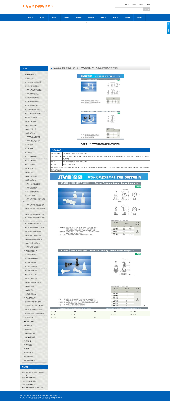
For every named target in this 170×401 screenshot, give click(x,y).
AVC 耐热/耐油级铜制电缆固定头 (34, 214)
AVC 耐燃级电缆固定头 (32, 94)
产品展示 (66, 17)
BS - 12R (133, 315)
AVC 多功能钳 (29, 172)
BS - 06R (73, 315)
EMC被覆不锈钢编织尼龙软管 (33, 309)
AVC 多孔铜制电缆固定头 (32, 243)
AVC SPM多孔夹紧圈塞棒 (32, 141)
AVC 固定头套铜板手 (31, 156)
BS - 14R (53, 317)
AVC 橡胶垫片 (29, 149)
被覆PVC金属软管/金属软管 (33, 302)
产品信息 (68, 68)
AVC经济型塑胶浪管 (31, 266)
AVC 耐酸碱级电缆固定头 (32, 98)
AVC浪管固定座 (29, 290)
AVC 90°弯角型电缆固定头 (33, 109)
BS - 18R (93, 317)
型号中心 (141, 4)
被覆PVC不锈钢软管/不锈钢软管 (34, 306)
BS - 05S (73, 312)
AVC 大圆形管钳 (30, 164)
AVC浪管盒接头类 (29, 321)
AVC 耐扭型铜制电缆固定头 (33, 231)
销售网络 (78, 17)
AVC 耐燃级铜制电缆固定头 (33, 223)
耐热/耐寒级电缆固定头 (32, 86)
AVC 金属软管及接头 (30, 298)
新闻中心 (54, 17)
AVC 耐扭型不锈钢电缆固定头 (33, 235)
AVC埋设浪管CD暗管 (31, 274)
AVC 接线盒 (28, 152)
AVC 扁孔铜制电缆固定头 (32, 247)
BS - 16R (73, 317)
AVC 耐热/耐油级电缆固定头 (33, 90)
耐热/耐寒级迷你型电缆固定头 (33, 82)
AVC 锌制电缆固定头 (31, 196)
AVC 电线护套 (28, 325)
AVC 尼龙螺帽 (29, 145)
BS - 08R (53, 312)
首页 (63, 68)
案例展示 (103, 17)
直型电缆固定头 (29, 78)
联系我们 (134, 4)
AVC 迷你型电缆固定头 (32, 176)
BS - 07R (93, 315)
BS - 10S (93, 312)
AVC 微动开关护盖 (30, 129)
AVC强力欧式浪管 (30, 255)
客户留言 (115, 17)
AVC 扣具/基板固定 (29, 333)
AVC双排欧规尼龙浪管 (31, 259)
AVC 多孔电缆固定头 (31, 117)
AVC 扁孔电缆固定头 (31, 121)
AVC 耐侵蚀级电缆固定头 (32, 102)
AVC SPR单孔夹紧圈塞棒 (32, 137)
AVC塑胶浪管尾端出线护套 (33, 282)
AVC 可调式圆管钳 (30, 168)
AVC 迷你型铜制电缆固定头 (33, 184)
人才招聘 (127, 17)
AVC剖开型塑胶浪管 (31, 270)
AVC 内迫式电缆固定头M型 (33, 113)
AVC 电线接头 (28, 329)
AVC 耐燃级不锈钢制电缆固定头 (34, 227)
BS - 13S (113, 312)
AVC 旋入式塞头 (30, 133)
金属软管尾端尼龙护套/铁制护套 (34, 313)
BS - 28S (53, 315)
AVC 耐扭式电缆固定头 (32, 105)
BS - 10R (113, 315)
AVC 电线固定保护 (29, 360)
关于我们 (42, 17)
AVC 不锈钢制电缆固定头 (32, 192)
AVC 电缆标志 (28, 345)
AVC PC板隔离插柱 (29, 337)
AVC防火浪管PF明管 (31, 278)
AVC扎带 (26, 349)
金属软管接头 (29, 317)
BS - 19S (133, 312)
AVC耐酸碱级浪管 (30, 262)
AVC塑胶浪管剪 (29, 286)
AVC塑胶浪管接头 (30, 294)
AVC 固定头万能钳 (30, 160)
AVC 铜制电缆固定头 (31, 188)
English (148, 4)
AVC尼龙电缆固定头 (30, 74)
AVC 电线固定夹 (29, 356)
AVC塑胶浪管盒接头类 (30, 251)
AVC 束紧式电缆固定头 (32, 125)
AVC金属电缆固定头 (30, 180)
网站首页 (127, 4)
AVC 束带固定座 (29, 353)
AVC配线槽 (27, 341)
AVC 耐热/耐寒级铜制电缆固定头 (34, 205)
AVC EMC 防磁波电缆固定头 (33, 239)
